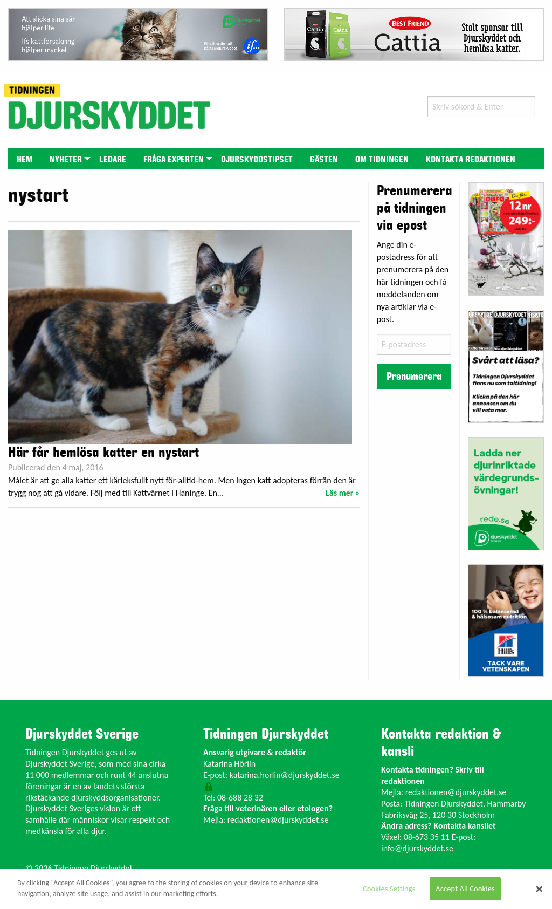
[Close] (539, 889)
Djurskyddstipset (257, 160)
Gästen (324, 160)
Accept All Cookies (465, 888)
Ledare (112, 160)
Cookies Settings (389, 888)
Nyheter (66, 160)
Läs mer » (343, 493)
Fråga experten (173, 160)
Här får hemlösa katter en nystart (103, 453)
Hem (24, 160)
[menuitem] (24, 158)
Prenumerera (414, 376)
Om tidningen (382, 160)
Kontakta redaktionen (470, 160)
